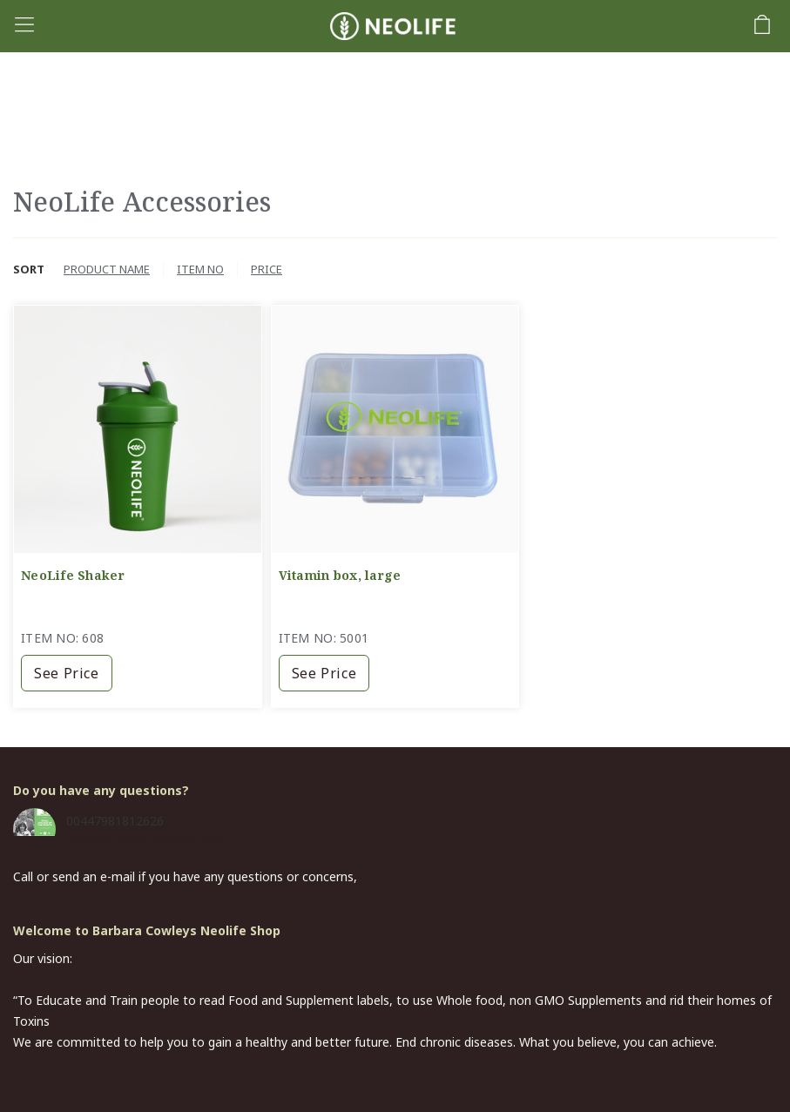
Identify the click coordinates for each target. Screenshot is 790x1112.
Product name (107, 269)
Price (266, 269)
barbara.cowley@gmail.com (143, 839)
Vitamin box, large (340, 575)
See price (66, 673)
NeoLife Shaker (73, 575)
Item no (200, 269)
